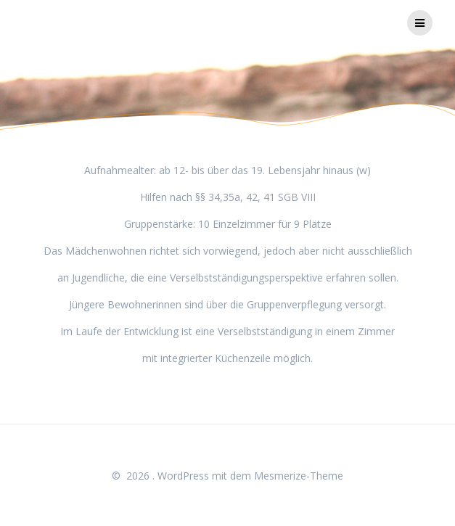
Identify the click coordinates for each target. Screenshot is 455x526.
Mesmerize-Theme (298, 475)
